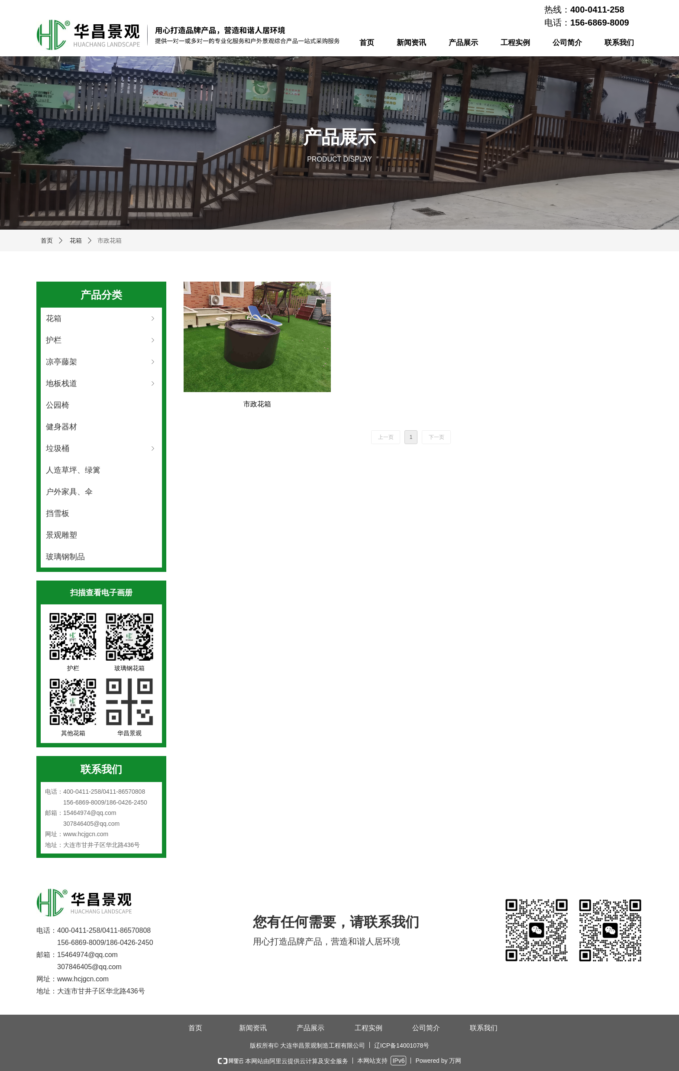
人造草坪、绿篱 (73, 470)
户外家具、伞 (69, 491)
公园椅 (57, 405)
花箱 (76, 240)
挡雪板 (57, 513)
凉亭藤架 (101, 361)
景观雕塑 (61, 535)
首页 (47, 240)
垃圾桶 (101, 448)
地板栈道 (101, 383)
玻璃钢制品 (65, 556)
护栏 (101, 340)
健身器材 (61, 426)
